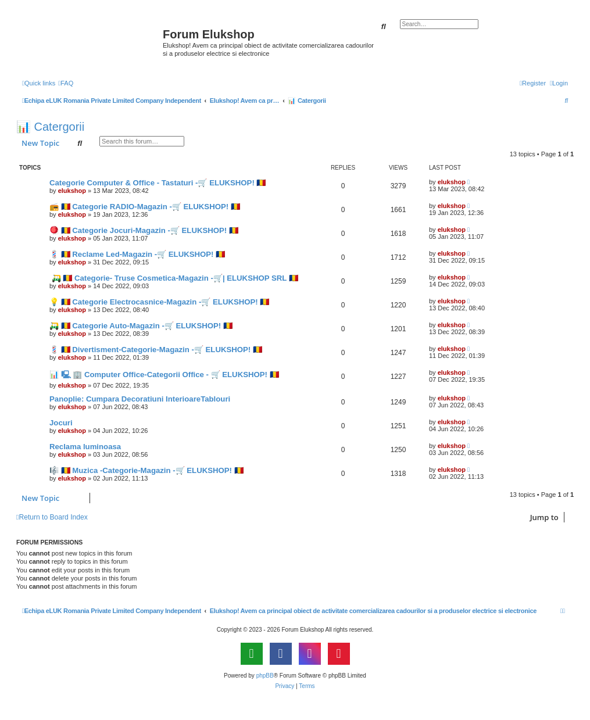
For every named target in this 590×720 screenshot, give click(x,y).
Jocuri (61, 422)
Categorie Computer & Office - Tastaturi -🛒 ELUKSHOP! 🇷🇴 (157, 182)
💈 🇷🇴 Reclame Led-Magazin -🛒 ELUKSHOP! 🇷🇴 (137, 254)
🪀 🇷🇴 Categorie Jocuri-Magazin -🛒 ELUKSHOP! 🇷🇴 (143, 230)
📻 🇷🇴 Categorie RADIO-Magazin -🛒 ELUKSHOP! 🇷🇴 (144, 206)
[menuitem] (65, 83)
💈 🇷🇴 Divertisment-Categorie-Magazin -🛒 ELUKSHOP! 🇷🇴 (155, 349)
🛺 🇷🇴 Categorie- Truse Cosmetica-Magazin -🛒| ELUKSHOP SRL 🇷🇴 (173, 278)
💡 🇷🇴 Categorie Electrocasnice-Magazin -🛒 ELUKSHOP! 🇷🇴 (159, 302)
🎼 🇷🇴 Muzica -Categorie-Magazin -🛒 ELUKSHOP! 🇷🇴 (146, 470)
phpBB (265, 675)
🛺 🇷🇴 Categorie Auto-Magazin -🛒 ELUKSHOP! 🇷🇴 (141, 325)
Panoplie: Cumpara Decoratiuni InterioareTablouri (139, 399)
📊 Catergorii (50, 126)
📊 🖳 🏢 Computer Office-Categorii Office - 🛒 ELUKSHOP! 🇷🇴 (164, 374)
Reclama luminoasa (85, 446)
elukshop (72, 190)
